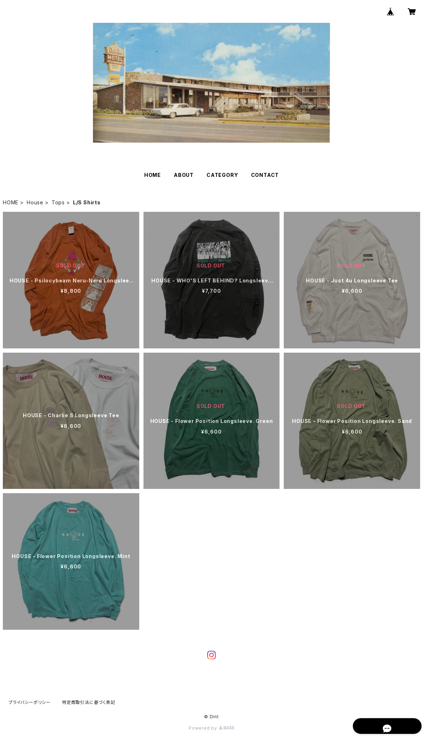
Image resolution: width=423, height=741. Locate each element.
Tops (58, 202)
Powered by (211, 728)
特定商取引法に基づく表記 (88, 702)
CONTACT (265, 175)
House (35, 202)
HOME (152, 175)
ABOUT (184, 175)
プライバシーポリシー (30, 702)
